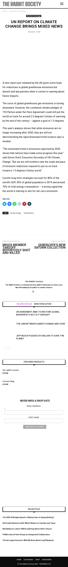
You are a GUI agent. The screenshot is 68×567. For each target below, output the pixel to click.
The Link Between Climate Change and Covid (40, 323)
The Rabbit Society (34, 281)
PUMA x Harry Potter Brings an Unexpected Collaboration (26, 535)
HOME (19, 560)
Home (4, 11)
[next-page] (8, 347)
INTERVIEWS (46, 560)
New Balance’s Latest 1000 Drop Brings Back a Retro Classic (27, 529)
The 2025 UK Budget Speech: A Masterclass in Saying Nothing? (28, 517)
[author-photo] (34, 278)
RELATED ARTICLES (24, 304)
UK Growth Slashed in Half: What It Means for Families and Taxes (28, 523)
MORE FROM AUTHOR (42, 304)
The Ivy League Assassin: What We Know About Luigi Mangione (28, 540)
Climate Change (15, 213)
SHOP (37, 560)
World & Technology (17, 11)
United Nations (29, 213)
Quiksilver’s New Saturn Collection (50, 246)
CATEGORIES (28, 560)
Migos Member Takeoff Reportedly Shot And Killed (16, 249)
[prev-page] (4, 347)
